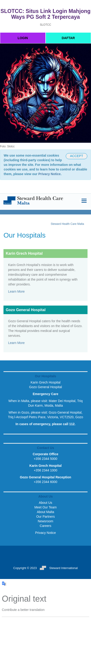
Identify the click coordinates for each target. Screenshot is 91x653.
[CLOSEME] (76, 156)
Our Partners (45, 516)
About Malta (45, 512)
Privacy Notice (49, 174)
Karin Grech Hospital (45, 382)
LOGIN (23, 38)
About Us (45, 502)
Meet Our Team (45, 507)
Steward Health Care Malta (67, 224)
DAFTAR (68, 38)
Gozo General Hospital (45, 387)
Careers (45, 526)
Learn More (16, 291)
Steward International (59, 568)
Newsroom (45, 521)
